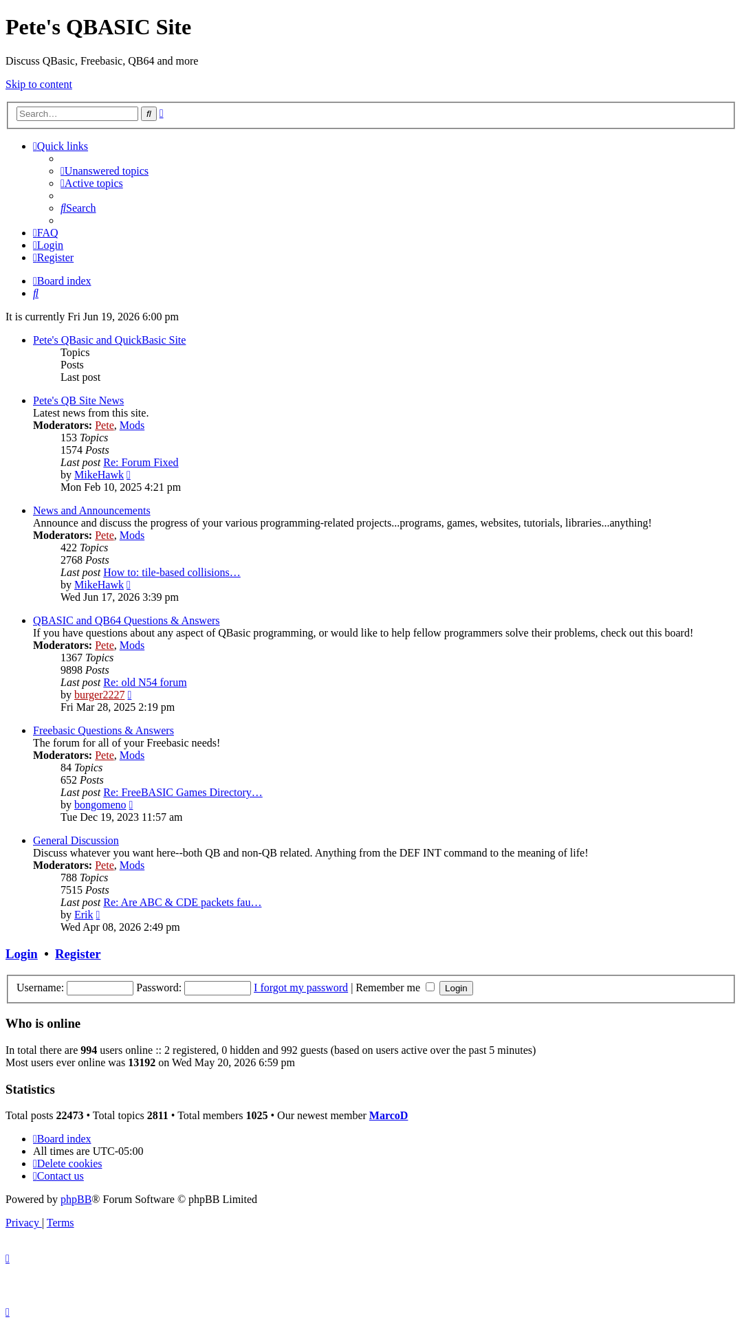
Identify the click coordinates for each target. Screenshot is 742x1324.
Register (77, 954)
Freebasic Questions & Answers (103, 730)
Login (22, 954)
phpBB (76, 1199)
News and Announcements (92, 510)
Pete (104, 425)
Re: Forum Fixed (140, 462)
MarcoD (388, 1115)
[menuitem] (105, 171)
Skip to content (39, 84)
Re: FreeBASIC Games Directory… (183, 792)
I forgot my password (301, 987)
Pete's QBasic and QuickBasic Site (109, 340)
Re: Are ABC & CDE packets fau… (182, 902)
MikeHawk (99, 475)
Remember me (395, 987)
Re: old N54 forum (144, 682)
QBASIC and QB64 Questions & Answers (126, 620)
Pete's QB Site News (78, 400)
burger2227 (99, 694)
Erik (84, 914)
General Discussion (76, 840)
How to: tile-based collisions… (172, 572)
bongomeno (100, 804)
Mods (132, 425)
